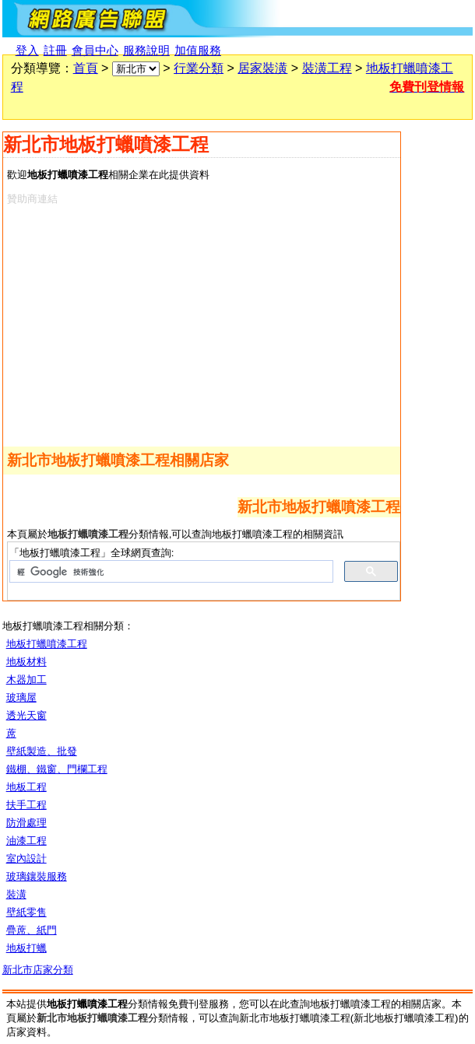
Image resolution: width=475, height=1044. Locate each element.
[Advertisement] (188, 323)
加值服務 (197, 50)
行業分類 (198, 68)
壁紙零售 (26, 912)
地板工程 (26, 787)
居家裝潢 (262, 68)
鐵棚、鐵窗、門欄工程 (56, 769)
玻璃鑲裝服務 (36, 876)
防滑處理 (26, 823)
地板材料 (26, 661)
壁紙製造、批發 (41, 751)
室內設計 (26, 858)
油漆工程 (26, 840)
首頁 (85, 68)
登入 (27, 50)
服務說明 (146, 50)
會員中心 (95, 50)
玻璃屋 (21, 697)
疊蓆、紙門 (31, 930)
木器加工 (26, 679)
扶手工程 (26, 805)
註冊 (55, 50)
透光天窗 (26, 715)
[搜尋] (169, 572)
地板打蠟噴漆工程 (46, 644)
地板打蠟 (26, 948)
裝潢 (16, 894)
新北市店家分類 (37, 970)
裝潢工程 (327, 68)
